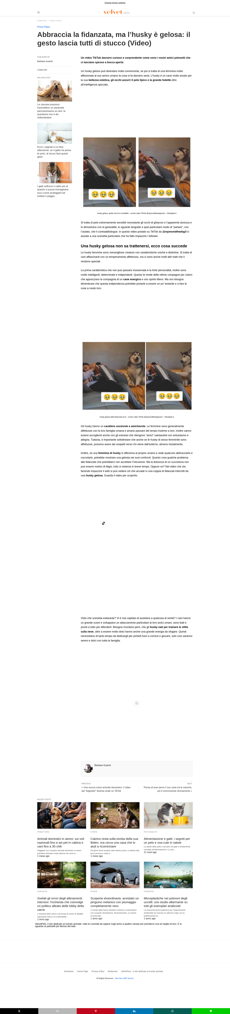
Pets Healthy (150, 832)
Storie (94, 832)
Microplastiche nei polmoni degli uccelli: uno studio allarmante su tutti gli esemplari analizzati (167, 901)
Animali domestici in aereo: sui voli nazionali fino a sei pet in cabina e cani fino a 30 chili (59, 842)
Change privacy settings (115, 3)
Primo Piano (55, 21)
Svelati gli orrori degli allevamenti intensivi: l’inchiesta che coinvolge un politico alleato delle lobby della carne (61, 901)
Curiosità (42, 891)
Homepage (42, 21)
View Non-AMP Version (124, 976)
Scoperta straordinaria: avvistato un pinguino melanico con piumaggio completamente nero (114, 901)
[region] (105, 111)
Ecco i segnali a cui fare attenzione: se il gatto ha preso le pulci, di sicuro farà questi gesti (54, 145)
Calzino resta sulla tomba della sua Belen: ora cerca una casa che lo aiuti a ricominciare (113, 842)
